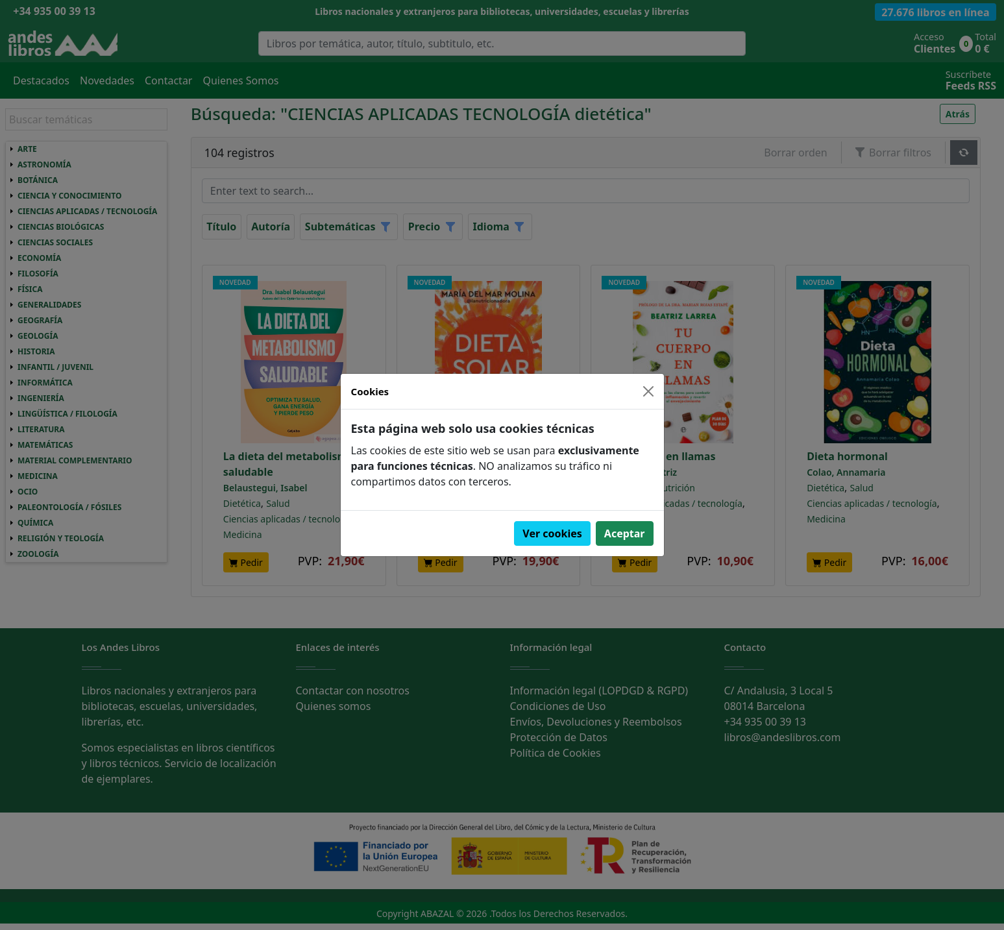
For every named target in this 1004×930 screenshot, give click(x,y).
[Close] (648, 391)
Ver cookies (552, 533)
